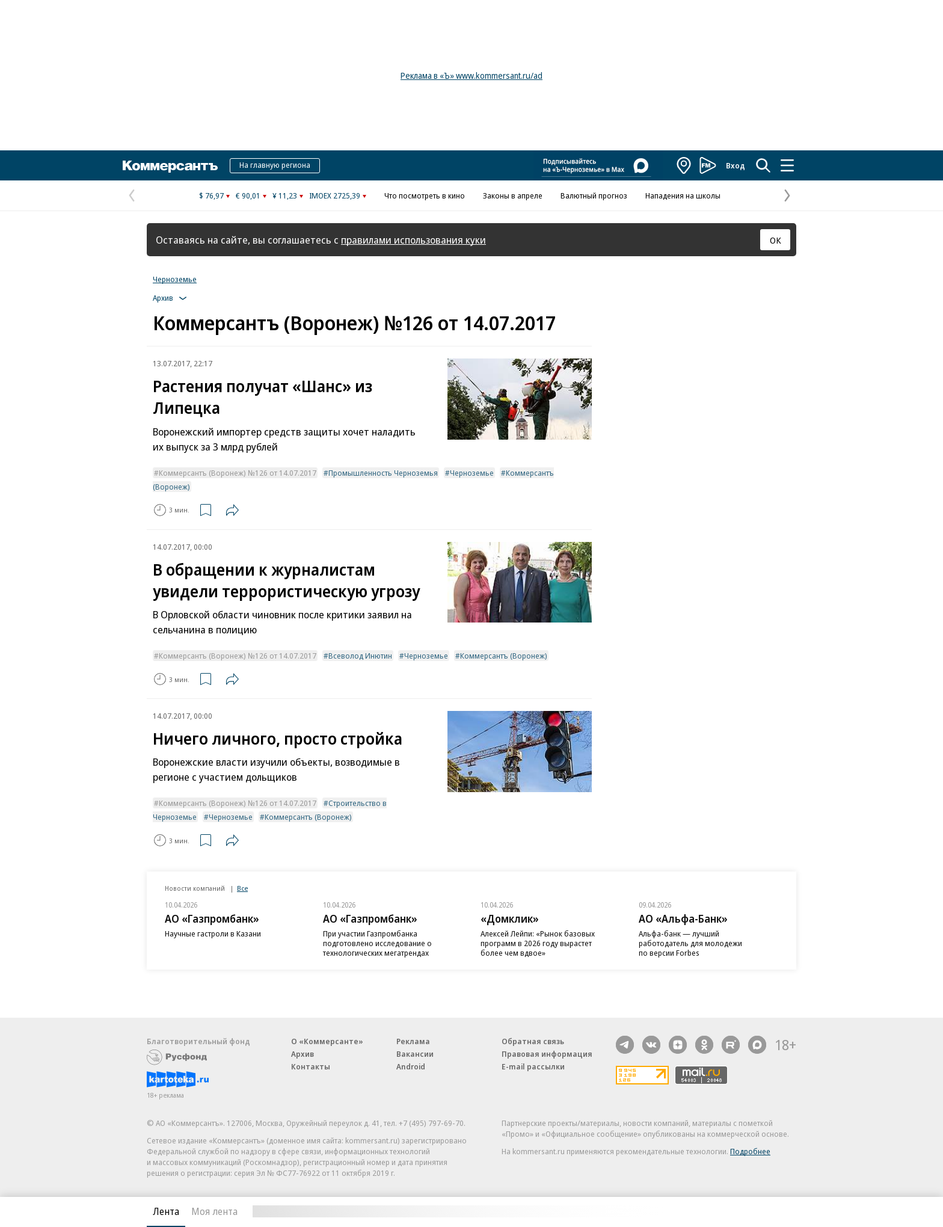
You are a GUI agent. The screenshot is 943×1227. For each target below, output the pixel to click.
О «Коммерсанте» (327, 1041)
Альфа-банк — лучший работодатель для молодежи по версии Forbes (690, 943)
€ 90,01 (248, 195)
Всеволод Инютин (360, 655)
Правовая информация (547, 1053)
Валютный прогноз (594, 195)
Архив (302, 1053)
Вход (735, 165)
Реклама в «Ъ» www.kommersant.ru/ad (471, 75)
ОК (775, 240)
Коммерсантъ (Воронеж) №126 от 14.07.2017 (237, 472)
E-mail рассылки (533, 1066)
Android (410, 1066)
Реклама (413, 1041)
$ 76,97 (211, 195)
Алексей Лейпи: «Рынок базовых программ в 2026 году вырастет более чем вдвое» (538, 943)
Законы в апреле (512, 195)
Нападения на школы (682, 195)
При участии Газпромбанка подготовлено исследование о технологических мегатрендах (377, 943)
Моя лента (214, 1211)
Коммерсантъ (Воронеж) (503, 655)
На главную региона (274, 164)
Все (242, 888)
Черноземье (175, 279)
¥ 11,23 (284, 195)
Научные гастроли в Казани (213, 933)
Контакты (310, 1066)
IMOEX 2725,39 (334, 195)
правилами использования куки (413, 240)
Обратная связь (533, 1041)
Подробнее (750, 1151)
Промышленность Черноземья (383, 472)
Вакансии (415, 1053)
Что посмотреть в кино (424, 195)
